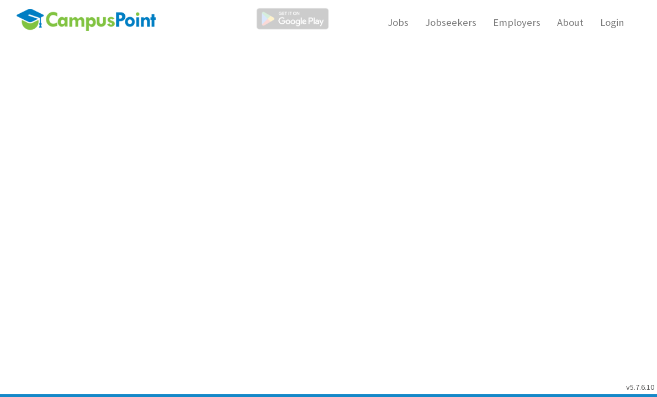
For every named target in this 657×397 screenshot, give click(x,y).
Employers (517, 22)
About (570, 22)
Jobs (398, 22)
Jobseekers (450, 22)
